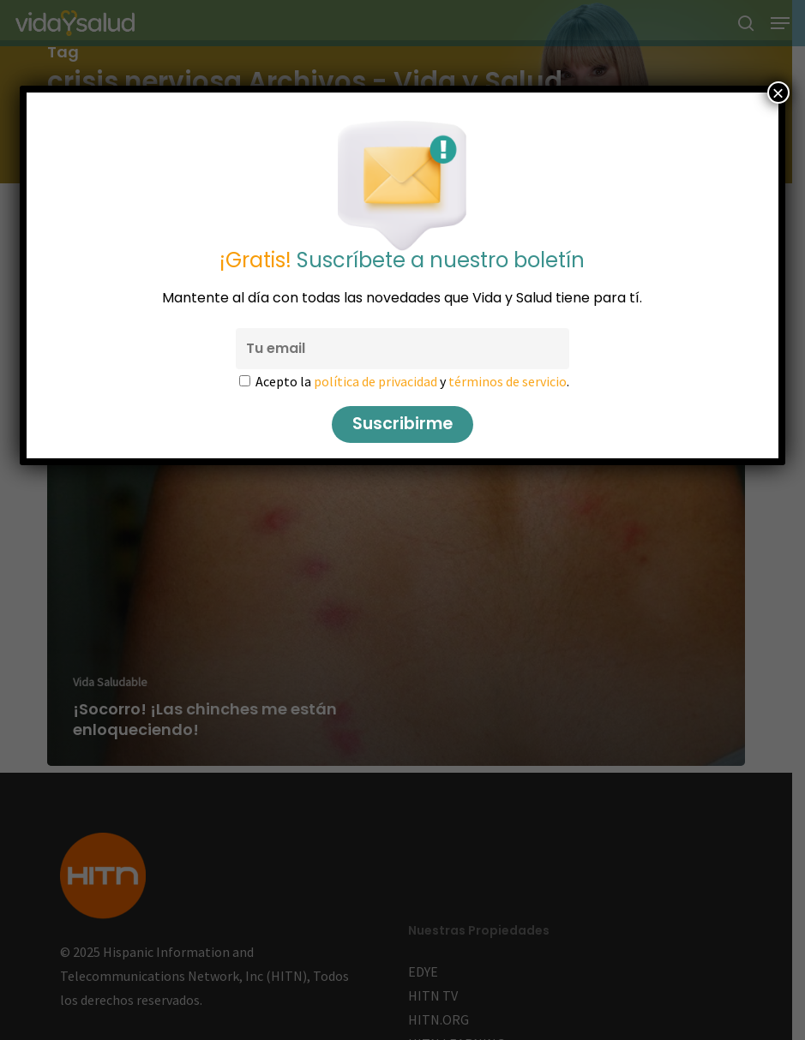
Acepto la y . (412, 381)
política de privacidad (375, 381)
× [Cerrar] (778, 92)
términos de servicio (507, 381)
